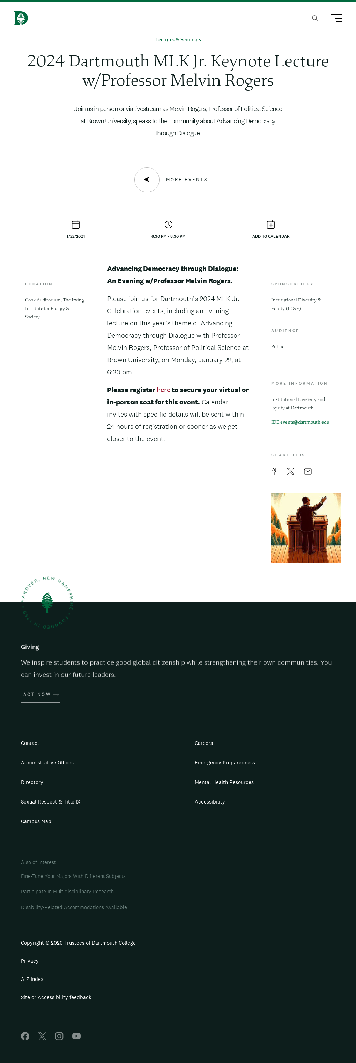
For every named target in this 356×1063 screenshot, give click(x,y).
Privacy (30, 961)
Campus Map (36, 821)
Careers (204, 743)
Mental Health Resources (224, 782)
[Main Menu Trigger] (333, 19)
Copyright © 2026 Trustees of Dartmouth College (78, 942)
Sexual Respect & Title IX (50, 801)
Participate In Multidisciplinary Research (67, 891)
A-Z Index (32, 979)
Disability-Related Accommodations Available (74, 907)
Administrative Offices (47, 762)
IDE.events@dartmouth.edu (300, 422)
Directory (32, 782)
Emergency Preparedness (225, 762)
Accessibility (210, 801)
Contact (30, 743)
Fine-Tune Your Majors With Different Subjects (73, 876)
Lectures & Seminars (178, 40)
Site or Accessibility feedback (56, 997)
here (163, 389)
